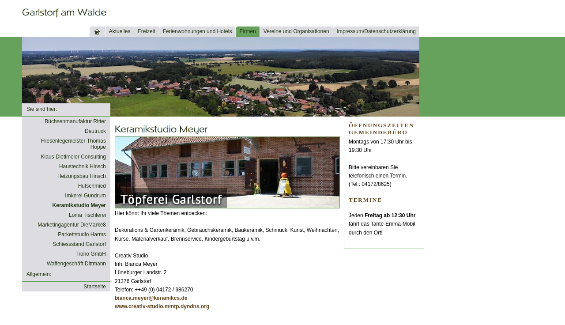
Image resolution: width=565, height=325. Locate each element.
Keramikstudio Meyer (79, 205)
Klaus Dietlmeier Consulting (73, 157)
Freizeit (146, 31)
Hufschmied (92, 186)
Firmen (247, 31)
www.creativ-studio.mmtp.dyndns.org (162, 306)
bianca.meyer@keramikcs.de (151, 298)
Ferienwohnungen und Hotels (197, 31)
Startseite (94, 286)
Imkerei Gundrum (85, 196)
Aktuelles (120, 31)
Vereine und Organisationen (296, 31)
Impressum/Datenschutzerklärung (376, 31)
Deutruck (95, 131)
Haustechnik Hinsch (82, 166)
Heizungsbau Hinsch (81, 176)
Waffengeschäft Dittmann (76, 264)
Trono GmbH (90, 254)
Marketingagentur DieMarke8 (72, 225)
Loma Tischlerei (87, 215)
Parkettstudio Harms (82, 234)
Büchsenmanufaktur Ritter (75, 121)
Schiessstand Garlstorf (79, 244)
